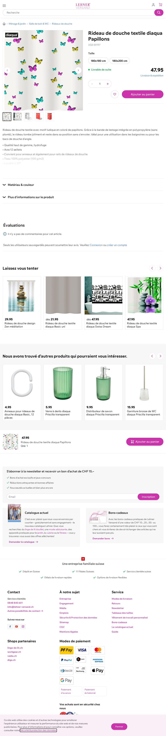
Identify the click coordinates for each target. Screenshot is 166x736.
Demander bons (103, 538)
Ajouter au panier (143, 94)
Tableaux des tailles (122, 612)
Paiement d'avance (66, 691)
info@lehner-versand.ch (20, 606)
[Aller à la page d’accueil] (4, 23)
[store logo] (83, 6)
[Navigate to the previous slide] (152, 268)
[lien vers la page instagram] (23, 626)
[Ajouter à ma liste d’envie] (115, 94)
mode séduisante (58, 529)
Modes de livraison (122, 598)
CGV (62, 627)
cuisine (50, 532)
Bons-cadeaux (119, 622)
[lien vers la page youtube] (17, 626)
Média (62, 608)
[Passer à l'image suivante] (78, 70)
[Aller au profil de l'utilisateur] (154, 4)
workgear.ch (14, 651)
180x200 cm (119, 60)
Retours (116, 603)
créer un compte (117, 245)
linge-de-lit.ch (15, 647)
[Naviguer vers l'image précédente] (7, 70)
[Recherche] (158, 12)
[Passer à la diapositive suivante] (160, 268)
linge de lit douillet (34, 529)
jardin (40, 532)
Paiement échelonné (90, 691)
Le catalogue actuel (122, 627)
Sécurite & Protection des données (78, 617)
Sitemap (64, 622)
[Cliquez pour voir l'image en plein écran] (43, 70)
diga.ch (11, 660)
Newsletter (118, 608)
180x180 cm (98, 60)
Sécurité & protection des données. (38, 730)
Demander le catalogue (23, 541)
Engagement (66, 603)
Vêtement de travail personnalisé (130, 617)
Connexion (96, 245)
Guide (115, 631)
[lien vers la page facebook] (10, 626)
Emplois (63, 612)
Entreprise (65, 598)
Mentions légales (68, 631)
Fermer (119, 726)
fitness (62, 532)
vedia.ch (12, 655)
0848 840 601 (15, 602)
